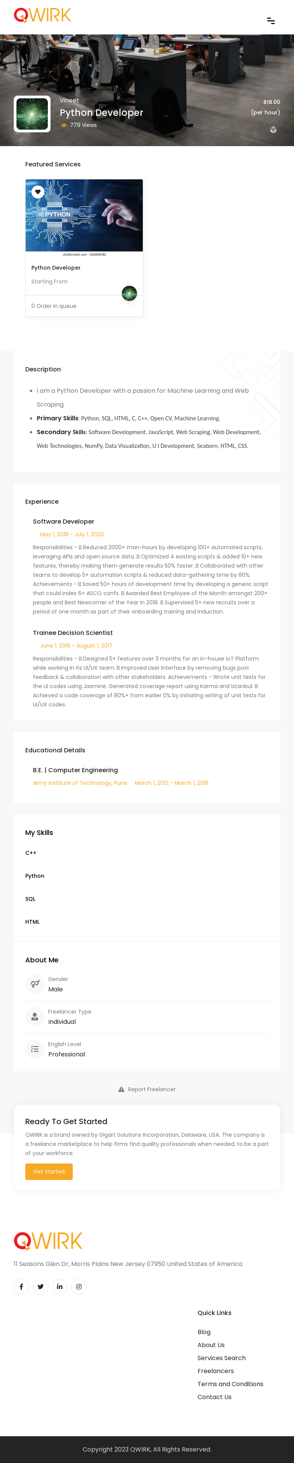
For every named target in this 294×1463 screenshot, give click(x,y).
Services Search (222, 1358)
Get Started (49, 1171)
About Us (211, 1345)
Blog (204, 1332)
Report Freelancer (147, 1089)
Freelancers (216, 1371)
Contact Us (215, 1397)
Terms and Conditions (230, 1384)
